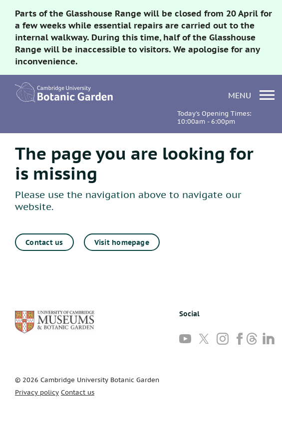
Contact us (44, 242)
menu (251, 95)
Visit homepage (121, 242)
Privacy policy (37, 392)
